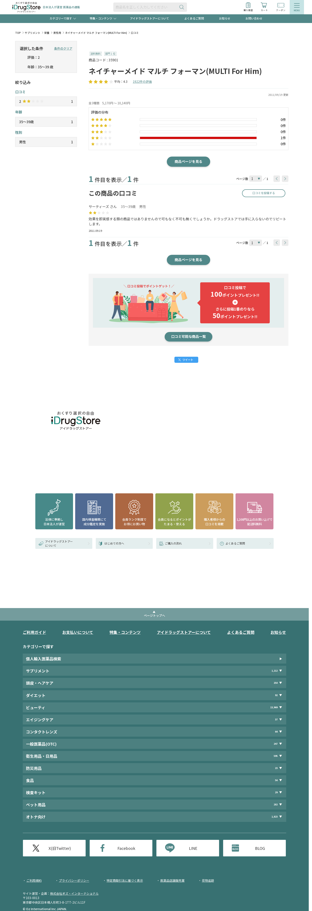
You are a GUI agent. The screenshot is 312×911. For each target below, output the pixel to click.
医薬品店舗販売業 (172, 880)
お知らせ (224, 18)
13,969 (274, 707)
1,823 (274, 816)
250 (276, 682)
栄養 (46, 32)
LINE (193, 848)
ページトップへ (154, 615)
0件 (283, 119)
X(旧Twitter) (60, 848)
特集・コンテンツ (125, 632)
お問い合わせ (253, 18)
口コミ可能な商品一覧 (188, 336)
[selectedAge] (22, 67)
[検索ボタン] (182, 7)
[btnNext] (285, 178)
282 (276, 804)
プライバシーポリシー (74, 880)
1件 (283, 137)
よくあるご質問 (194, 18)
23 (276, 768)
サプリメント (32, 32)
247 (276, 743)
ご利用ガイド (34, 632)
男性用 (57, 32)
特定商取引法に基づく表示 (125, 880)
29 (276, 792)
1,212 (274, 670)
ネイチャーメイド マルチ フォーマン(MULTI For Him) (96, 32)
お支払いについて (77, 632)
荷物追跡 (208, 880)
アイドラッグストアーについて (149, 18)
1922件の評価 (142, 81)
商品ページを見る (188, 161)
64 (276, 731)
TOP (18, 32)
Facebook (126, 848)
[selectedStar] (22, 57)
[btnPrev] (276, 178)
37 (276, 719)
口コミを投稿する (263, 193)
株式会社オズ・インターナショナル (74, 893)
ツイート (187, 360)
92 (276, 695)
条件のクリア (63, 48)
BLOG (260, 848)
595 (276, 755)
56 (276, 780)
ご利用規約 (34, 880)
